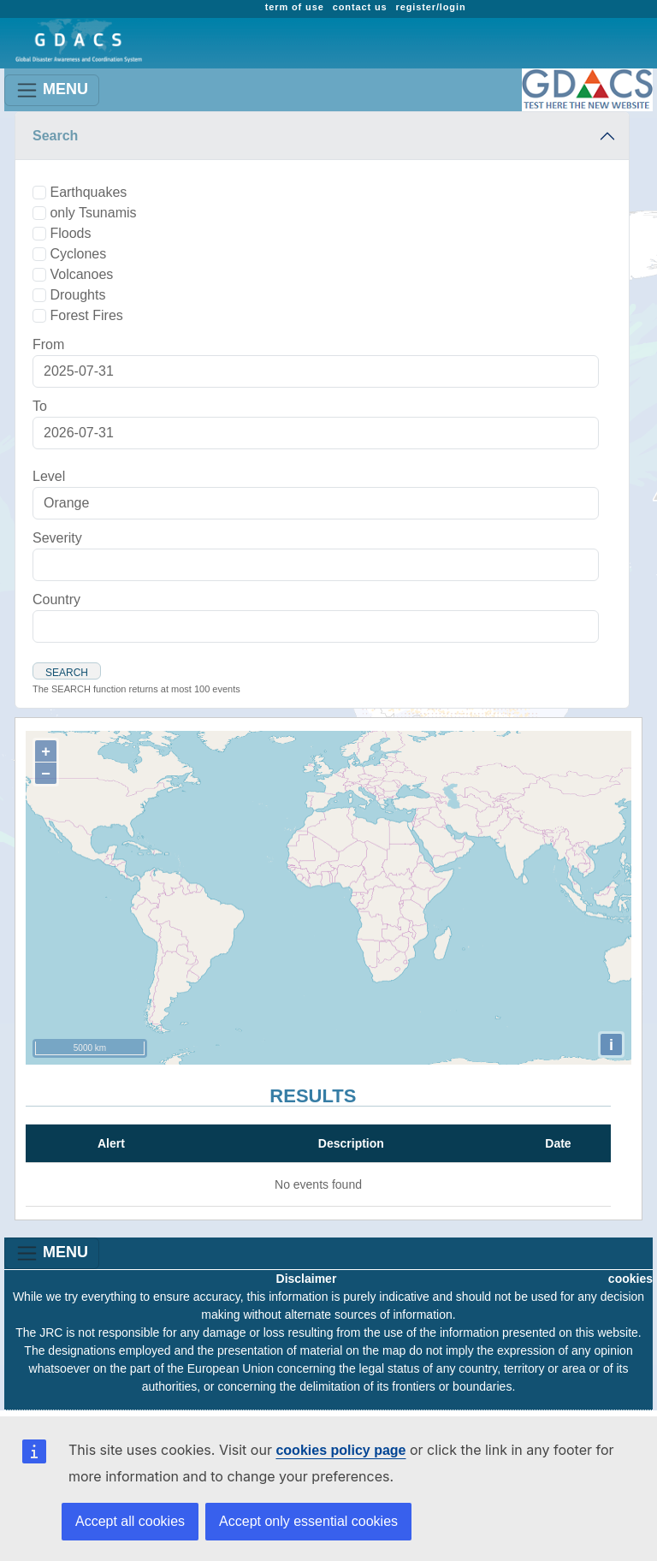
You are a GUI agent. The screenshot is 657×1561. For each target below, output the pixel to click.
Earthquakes (88, 192)
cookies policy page (340, 1450)
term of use (294, 7)
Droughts (77, 295)
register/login (431, 7)
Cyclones (78, 253)
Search (55, 135)
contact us (360, 7)
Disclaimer (306, 1278)
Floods (70, 233)
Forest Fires (86, 315)
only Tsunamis (93, 212)
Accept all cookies (130, 1521)
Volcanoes (81, 274)
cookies (630, 1278)
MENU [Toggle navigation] (51, 90)
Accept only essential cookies (308, 1521)
